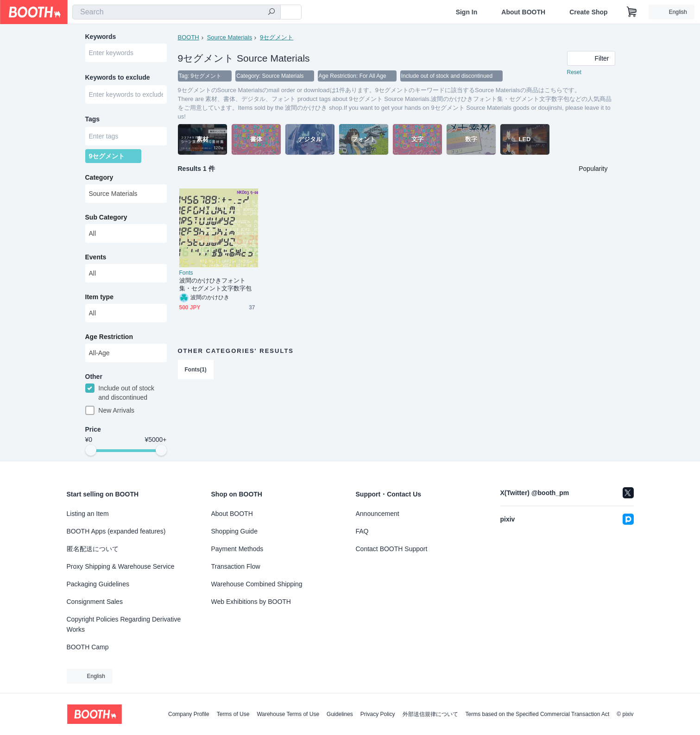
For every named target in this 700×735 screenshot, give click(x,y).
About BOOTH (523, 12)
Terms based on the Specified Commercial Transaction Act (538, 714)
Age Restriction (109, 336)
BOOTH (188, 37)
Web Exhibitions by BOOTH (251, 601)
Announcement (377, 513)
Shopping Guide (234, 531)
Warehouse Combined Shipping (257, 584)
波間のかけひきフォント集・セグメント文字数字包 (215, 284)
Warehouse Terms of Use (288, 714)
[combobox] (176, 12)
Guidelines (340, 714)
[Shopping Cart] (632, 12)
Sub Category (106, 217)
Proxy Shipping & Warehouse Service (121, 566)
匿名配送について (93, 549)
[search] (271, 12)
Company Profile (188, 714)
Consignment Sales (95, 601)
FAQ (362, 531)
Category (99, 177)
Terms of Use (233, 714)
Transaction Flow (235, 566)
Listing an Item (88, 513)
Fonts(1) (196, 369)
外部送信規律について (430, 714)
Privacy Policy (377, 714)
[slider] (90, 450)
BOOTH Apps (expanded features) (116, 531)
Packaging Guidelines (98, 584)
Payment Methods (237, 549)
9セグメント (276, 37)
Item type (99, 297)
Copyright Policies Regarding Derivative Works (124, 624)
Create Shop (588, 12)
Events (96, 257)
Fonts (186, 273)
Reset (574, 72)
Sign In (467, 12)
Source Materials (229, 37)
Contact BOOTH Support (392, 549)
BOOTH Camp (88, 647)
